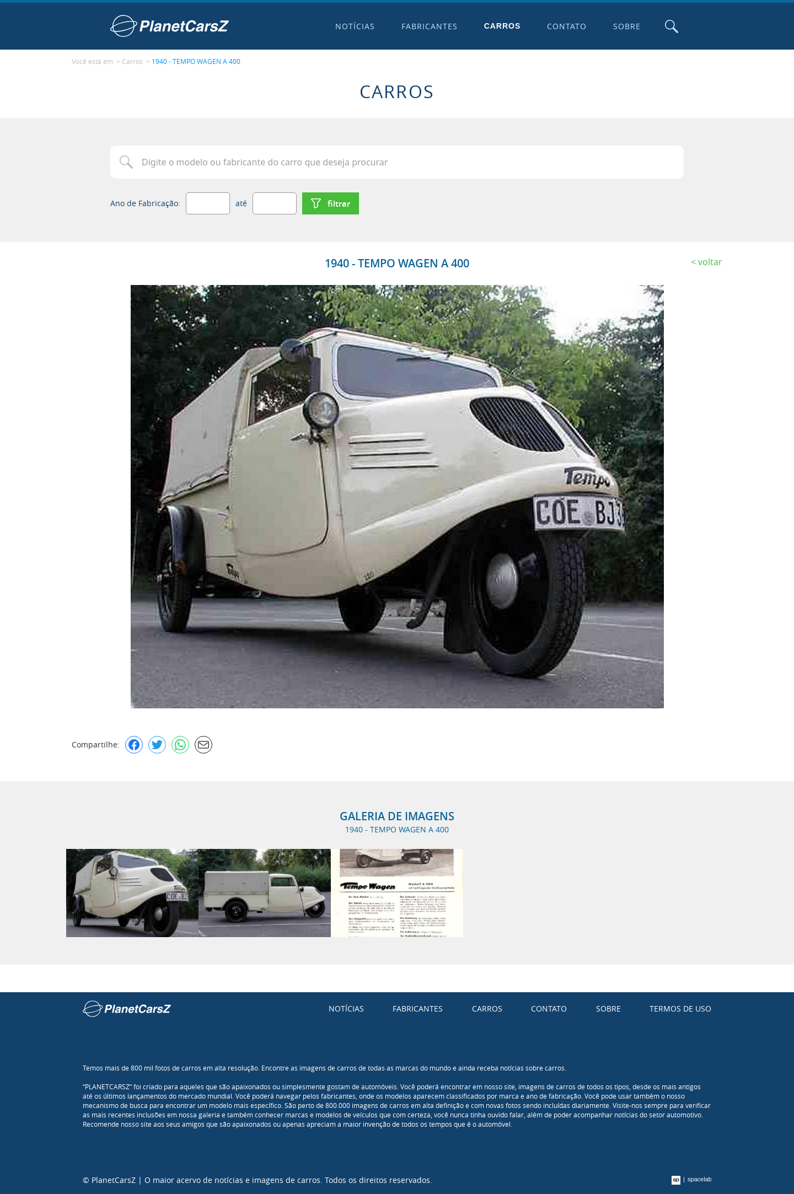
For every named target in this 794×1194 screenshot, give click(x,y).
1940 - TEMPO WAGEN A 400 (196, 61)
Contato (567, 26)
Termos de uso (680, 1008)
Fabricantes (429, 26)
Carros (502, 25)
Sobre (627, 26)
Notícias (355, 26)
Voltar (710, 262)
